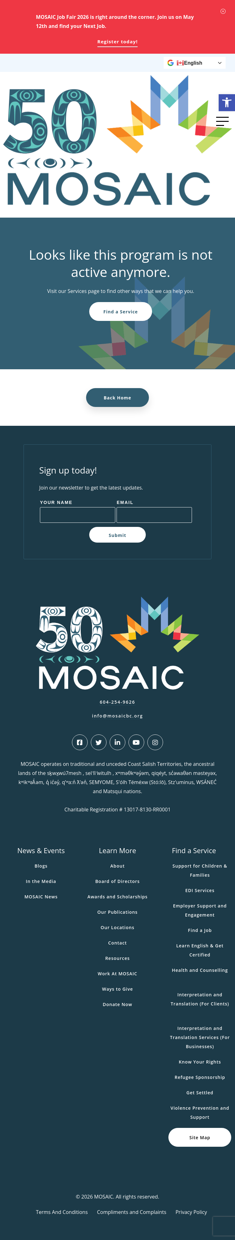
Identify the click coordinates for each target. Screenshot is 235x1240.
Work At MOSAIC (117, 974)
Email (125, 502)
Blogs (41, 866)
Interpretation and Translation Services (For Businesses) (200, 1037)
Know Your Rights (200, 1062)
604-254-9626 (117, 702)
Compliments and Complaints (132, 1212)
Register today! (117, 41)
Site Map (199, 1137)
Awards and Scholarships (117, 897)
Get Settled (199, 1093)
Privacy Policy (191, 1212)
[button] (227, 102)
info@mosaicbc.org (117, 716)
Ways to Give (117, 989)
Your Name (56, 502)
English (189, 63)
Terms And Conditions (62, 1212)
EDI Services (200, 890)
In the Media (41, 881)
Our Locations (117, 927)
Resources (117, 958)
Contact (117, 943)
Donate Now (117, 1004)
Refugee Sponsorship (200, 1077)
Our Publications (117, 912)
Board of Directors (117, 881)
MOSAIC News (41, 897)
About (117, 866)
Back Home (117, 398)
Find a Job (200, 930)
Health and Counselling (200, 970)
